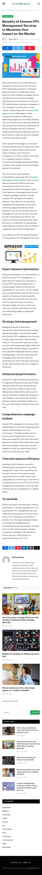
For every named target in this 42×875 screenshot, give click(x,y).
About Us (27, 862)
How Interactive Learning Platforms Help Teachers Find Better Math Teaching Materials (20, 620)
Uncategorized (7, 840)
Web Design (6, 847)
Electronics (6, 815)
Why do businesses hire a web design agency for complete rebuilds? (28, 772)
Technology (7, 16)
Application (6, 807)
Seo (3, 825)
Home (4, 10)
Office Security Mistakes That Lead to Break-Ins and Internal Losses (27, 730)
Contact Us (16, 862)
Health (4, 818)
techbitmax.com (33, 868)
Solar (4, 833)
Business (5, 811)
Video (4, 844)
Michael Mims (13, 39)
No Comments (14, 42)
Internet (5, 822)
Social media (6, 829)
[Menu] (3, 3)
